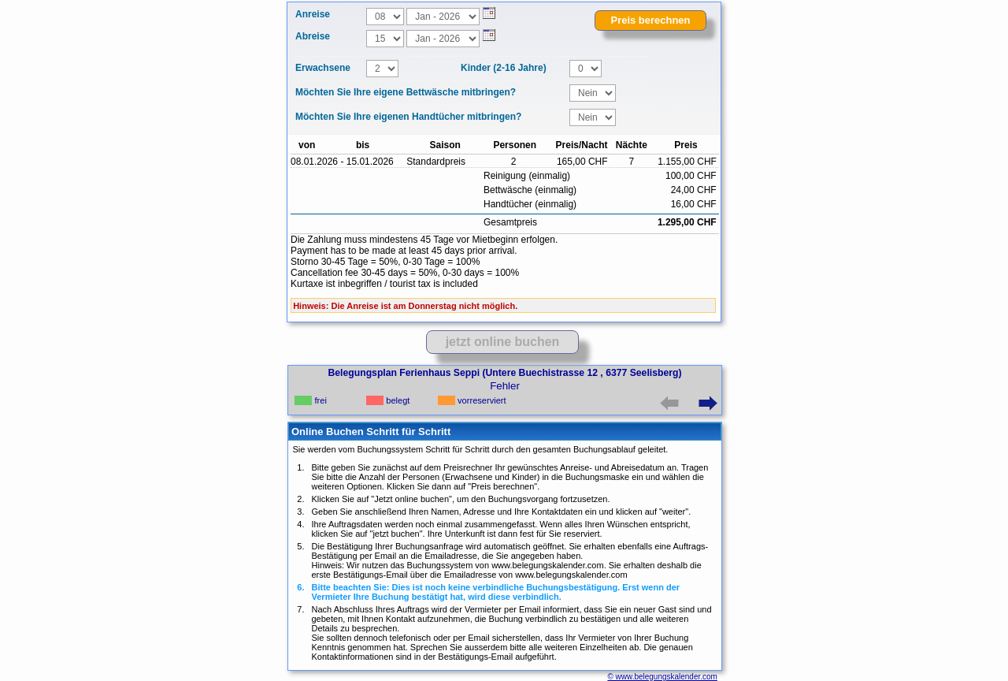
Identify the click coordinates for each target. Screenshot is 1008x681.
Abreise (312, 36)
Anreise (312, 14)
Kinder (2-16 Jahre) (504, 67)
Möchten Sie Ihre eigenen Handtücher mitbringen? (408, 116)
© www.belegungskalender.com (662, 676)
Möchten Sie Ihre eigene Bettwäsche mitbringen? (405, 92)
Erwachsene (322, 67)
